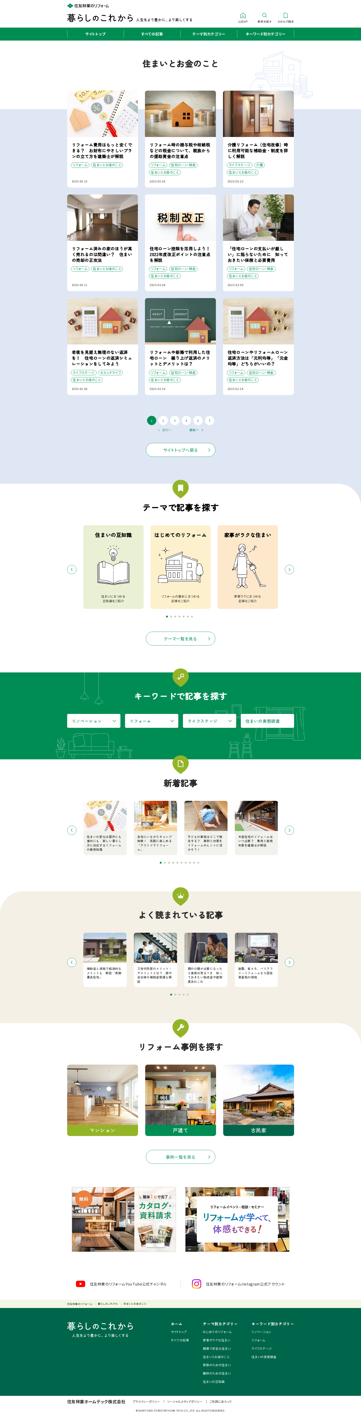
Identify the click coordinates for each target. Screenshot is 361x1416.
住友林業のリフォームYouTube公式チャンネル (121, 1284)
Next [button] (289, 569)
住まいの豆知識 (214, 1381)
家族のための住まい (217, 1364)
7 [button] (193, 618)
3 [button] (176, 618)
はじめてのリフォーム (217, 1331)
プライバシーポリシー (146, 1401)
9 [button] (195, 864)
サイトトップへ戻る (180, 450)
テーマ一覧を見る (180, 639)
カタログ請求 (285, 18)
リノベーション (87, 721)
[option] (181, 567)
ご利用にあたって (221, 1401)
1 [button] (168, 618)
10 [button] (199, 864)
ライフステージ (203, 721)
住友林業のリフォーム (80, 1304)
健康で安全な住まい (217, 1348)
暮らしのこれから (108, 1303)
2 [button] (172, 618)
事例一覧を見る (180, 1157)
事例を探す (264, 18)
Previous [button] (71, 569)
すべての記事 (152, 34)
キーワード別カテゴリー (266, 34)
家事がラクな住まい (216, 1340)
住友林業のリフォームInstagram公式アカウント (238, 1284)
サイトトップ (95, 34)
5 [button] (185, 618)
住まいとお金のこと (216, 1356)
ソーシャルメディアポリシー (184, 1401)
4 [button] (181, 618)
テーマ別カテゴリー (208, 34)
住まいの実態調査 (262, 721)
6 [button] (189, 618)
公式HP (243, 18)
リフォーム (140, 721)
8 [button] (191, 864)
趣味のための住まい (217, 1373)
